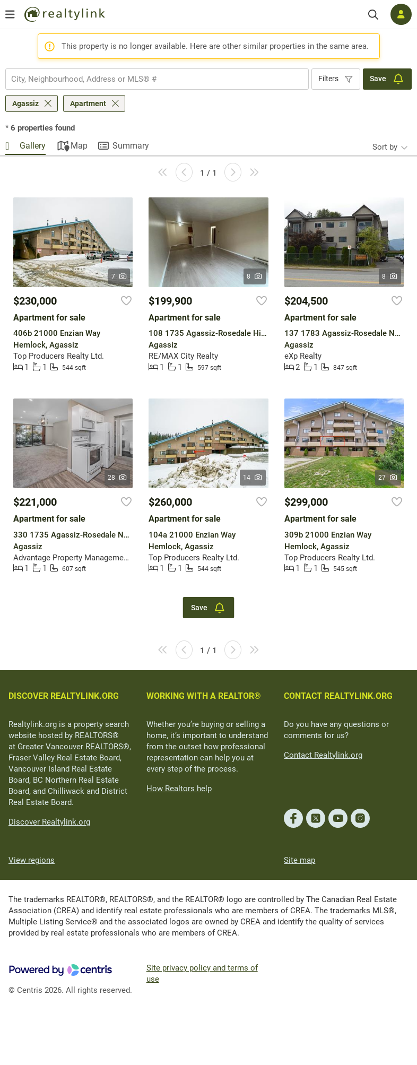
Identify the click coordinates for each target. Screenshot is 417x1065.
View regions (31, 860)
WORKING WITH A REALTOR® (203, 696)
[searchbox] (150, 79)
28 (117, 477)
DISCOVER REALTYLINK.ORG (63, 696)
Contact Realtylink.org (323, 755)
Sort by (384, 147)
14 (253, 477)
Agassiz (25, 103)
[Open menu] (10, 14)
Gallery (33, 146)
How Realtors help (179, 788)
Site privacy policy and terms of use (202, 973)
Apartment (88, 103)
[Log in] (401, 14)
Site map (299, 860)
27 (388, 477)
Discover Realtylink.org (49, 822)
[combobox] (157, 79)
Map (79, 146)
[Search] (373, 14)
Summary (130, 146)
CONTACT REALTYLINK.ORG (338, 696)
